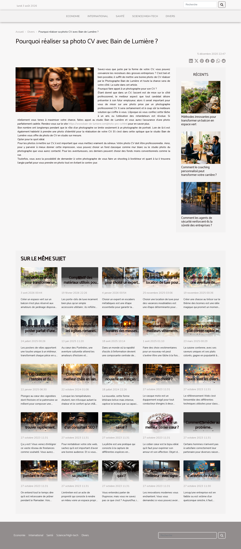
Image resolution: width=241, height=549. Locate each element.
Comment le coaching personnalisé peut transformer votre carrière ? (199, 171)
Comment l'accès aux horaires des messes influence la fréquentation (121, 333)
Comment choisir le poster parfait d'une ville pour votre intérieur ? (40, 333)
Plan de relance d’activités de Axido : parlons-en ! (202, 476)
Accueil (20, 32)
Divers (170, 16)
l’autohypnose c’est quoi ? (121, 473)
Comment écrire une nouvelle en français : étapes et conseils (121, 379)
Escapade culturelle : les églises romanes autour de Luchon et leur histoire (80, 333)
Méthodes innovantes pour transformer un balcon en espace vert (198, 120)
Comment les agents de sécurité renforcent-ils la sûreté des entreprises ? (196, 221)
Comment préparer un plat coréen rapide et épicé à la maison (202, 331)
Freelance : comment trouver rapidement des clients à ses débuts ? (40, 430)
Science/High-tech (145, 16)
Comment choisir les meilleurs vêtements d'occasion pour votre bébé (162, 333)
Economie (73, 16)
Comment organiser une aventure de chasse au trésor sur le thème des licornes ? (203, 285)
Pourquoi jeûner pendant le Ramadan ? (40, 473)
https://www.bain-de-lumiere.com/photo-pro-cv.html (98, 124)
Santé (120, 16)
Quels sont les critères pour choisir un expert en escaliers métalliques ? (121, 285)
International (98, 16)
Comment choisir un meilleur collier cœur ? (162, 425)
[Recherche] (200, 4)
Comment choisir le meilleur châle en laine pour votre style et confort (81, 382)
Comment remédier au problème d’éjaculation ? (203, 427)
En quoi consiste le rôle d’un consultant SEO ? (80, 425)
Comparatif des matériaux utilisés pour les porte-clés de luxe (81, 283)
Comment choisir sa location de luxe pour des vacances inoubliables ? (162, 285)
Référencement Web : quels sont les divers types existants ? (202, 379)
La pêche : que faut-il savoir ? (121, 425)
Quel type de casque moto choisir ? (162, 377)
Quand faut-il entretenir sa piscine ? (80, 473)
